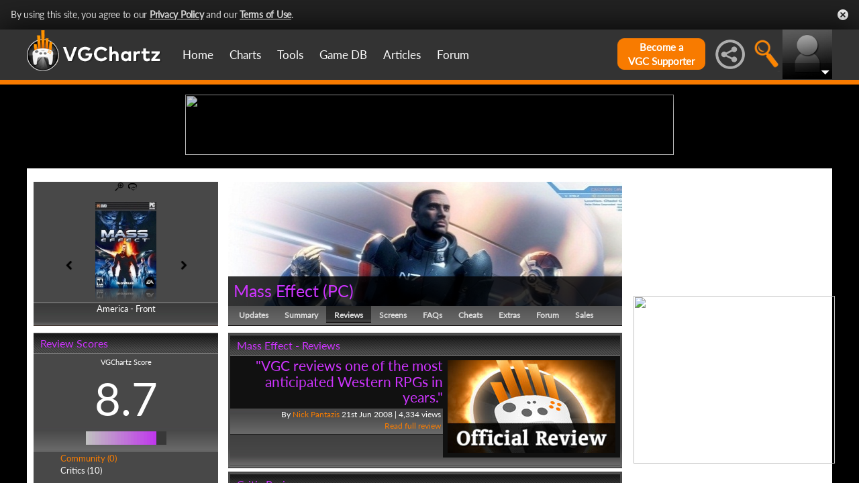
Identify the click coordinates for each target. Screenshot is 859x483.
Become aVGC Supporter (661, 54)
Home (198, 55)
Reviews (348, 419)
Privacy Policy (177, 14)
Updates (253, 419)
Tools (290, 55)
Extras (509, 419)
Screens (393, 419)
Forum (453, 55)
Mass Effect (276, 394)
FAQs (432, 419)
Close (843, 14)
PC (338, 394)
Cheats (470, 419)
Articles (402, 55)
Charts (245, 55)
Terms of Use (265, 14)
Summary (301, 419)
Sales (584, 419)
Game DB (343, 55)
